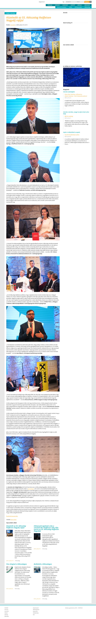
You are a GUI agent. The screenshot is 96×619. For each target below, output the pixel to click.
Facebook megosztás (12, 516)
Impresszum (36, 608)
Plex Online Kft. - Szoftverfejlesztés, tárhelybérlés (87, 610)
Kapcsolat (35, 611)
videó (70, 7)
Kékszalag (87, 7)
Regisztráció (42, 2)
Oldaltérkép (36, 613)
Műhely (79, 5)
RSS (34, 614)
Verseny (57, 5)
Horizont (65, 5)
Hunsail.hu (12, 25)
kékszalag (13, 519)
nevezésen (31, 489)
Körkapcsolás (78, 7)
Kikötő (73, 5)
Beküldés (87, 5)
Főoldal (50, 5)
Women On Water (61, 7)
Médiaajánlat (36, 609)
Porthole (17, 4)
